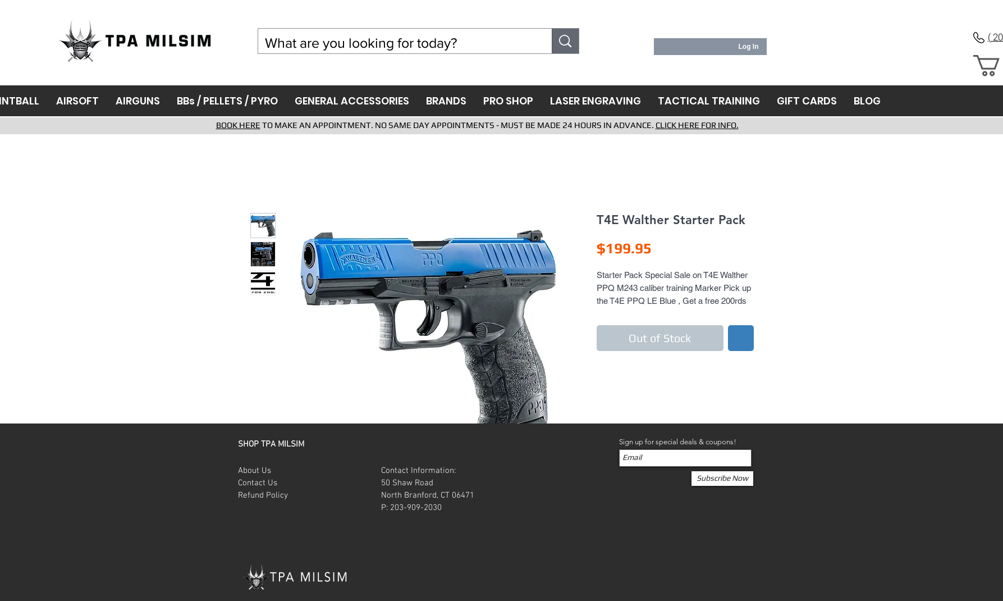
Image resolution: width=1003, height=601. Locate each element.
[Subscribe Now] (722, 478)
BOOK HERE (238, 125)
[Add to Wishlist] (741, 338)
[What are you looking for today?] (397, 43)
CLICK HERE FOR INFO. (697, 125)
